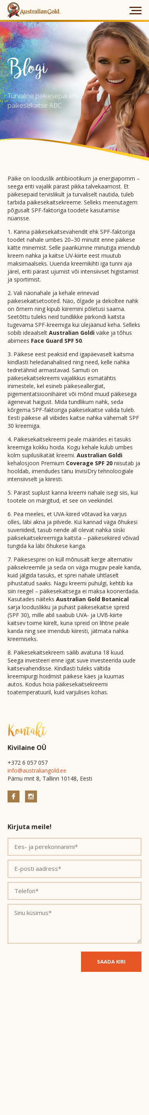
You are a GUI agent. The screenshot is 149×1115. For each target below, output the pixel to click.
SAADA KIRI (111, 961)
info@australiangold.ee (37, 770)
